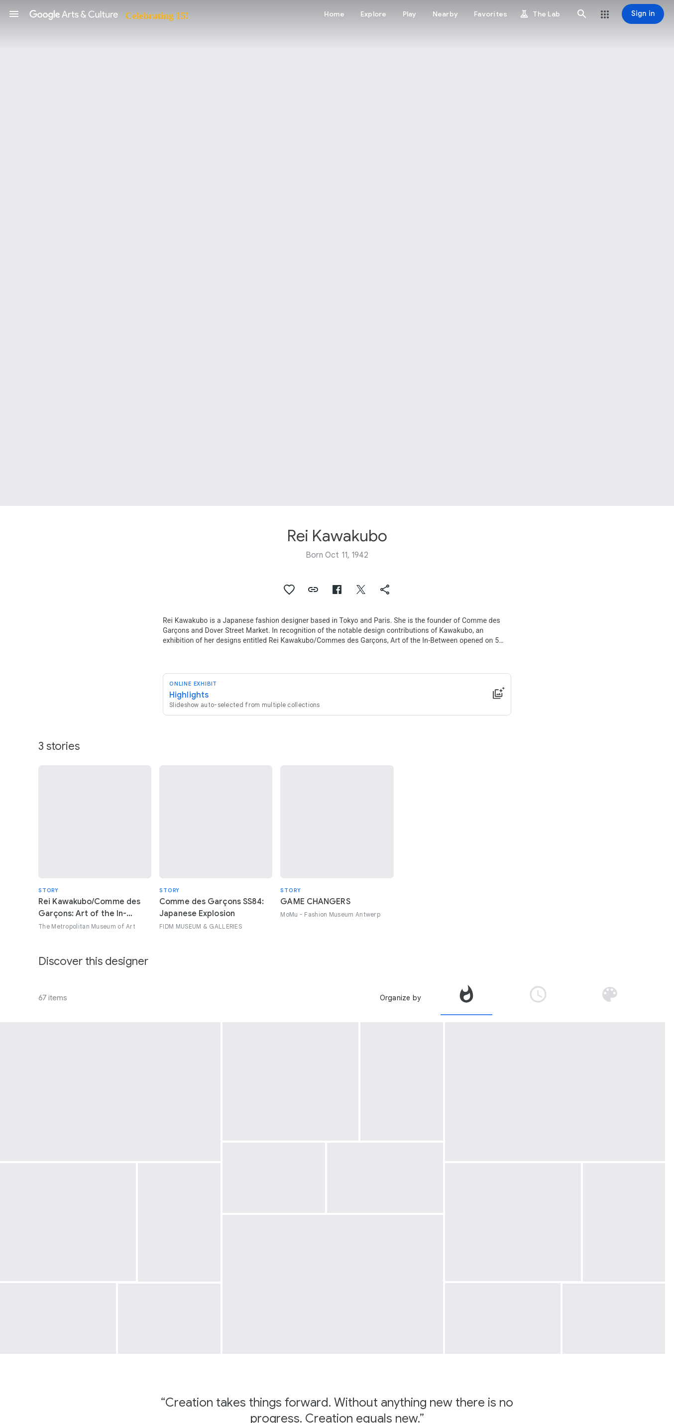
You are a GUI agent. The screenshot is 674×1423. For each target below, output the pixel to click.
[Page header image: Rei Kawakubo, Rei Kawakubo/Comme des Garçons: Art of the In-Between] (337, 253)
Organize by (400, 997)
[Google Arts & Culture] (108, 14)
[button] (14, 14)
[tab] (466, 997)
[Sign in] (643, 14)
